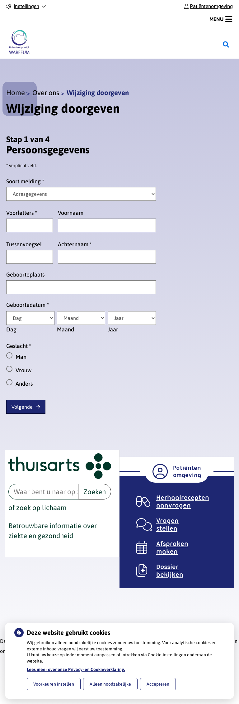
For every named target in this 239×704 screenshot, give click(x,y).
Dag (11, 329)
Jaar (113, 329)
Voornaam (70, 213)
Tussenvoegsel (24, 244)
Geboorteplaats (25, 274)
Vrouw (23, 370)
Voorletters (21, 213)
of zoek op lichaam (37, 508)
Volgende (22, 407)
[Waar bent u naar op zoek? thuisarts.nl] (43, 491)
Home (15, 93)
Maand (65, 329)
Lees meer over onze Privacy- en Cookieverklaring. (76, 669)
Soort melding (25, 181)
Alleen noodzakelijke (110, 684)
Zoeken (94, 492)
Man (21, 357)
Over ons (45, 93)
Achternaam (75, 244)
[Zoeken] (226, 44)
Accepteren (158, 684)
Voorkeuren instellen (53, 684)
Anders (24, 383)
